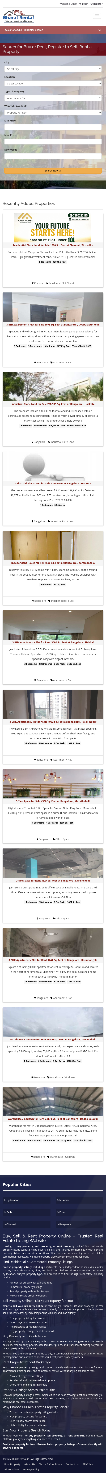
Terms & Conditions (50, 1463)
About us (29, 1463)
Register (96, 3)
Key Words (10, 149)
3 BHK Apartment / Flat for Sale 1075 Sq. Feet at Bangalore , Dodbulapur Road (53, 323)
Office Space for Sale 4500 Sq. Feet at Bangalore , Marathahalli (53, 800)
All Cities (88, 1463)
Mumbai (63, 1199)
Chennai (10, 1223)
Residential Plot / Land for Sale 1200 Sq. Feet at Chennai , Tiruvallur (52, 244)
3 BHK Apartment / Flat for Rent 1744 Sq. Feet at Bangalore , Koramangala (53, 959)
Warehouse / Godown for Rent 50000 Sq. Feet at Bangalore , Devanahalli (53, 1038)
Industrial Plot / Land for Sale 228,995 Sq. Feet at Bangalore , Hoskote (53, 403)
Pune (61, 1211)
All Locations (11, 1468)
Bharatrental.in (20, 1458)
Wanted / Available (15, 105)
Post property (12, 1463)
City (6, 61)
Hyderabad (11, 1199)
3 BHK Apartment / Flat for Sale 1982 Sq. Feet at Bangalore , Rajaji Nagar (53, 720)
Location (9, 76)
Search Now (53, 169)
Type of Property (14, 90)
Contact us (72, 1463)
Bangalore (64, 1223)
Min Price (10, 119)
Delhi (8, 1211)
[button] (53, 29)
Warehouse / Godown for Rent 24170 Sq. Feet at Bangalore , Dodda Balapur (53, 1118)
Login (83, 3)
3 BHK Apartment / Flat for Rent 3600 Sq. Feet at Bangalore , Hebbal (53, 641)
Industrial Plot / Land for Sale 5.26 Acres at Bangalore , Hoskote (53, 482)
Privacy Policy (31, 1468)
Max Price (10, 134)
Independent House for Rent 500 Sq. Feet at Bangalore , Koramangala (53, 562)
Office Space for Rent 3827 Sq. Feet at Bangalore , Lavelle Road (53, 879)
